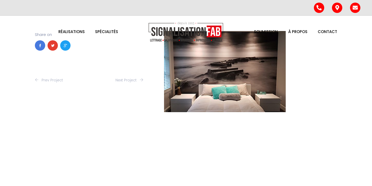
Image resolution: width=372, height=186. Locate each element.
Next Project (129, 80)
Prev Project (49, 80)
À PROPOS (297, 31)
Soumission (266, 31)
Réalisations (71, 31)
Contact (327, 31)
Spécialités (106, 31)
